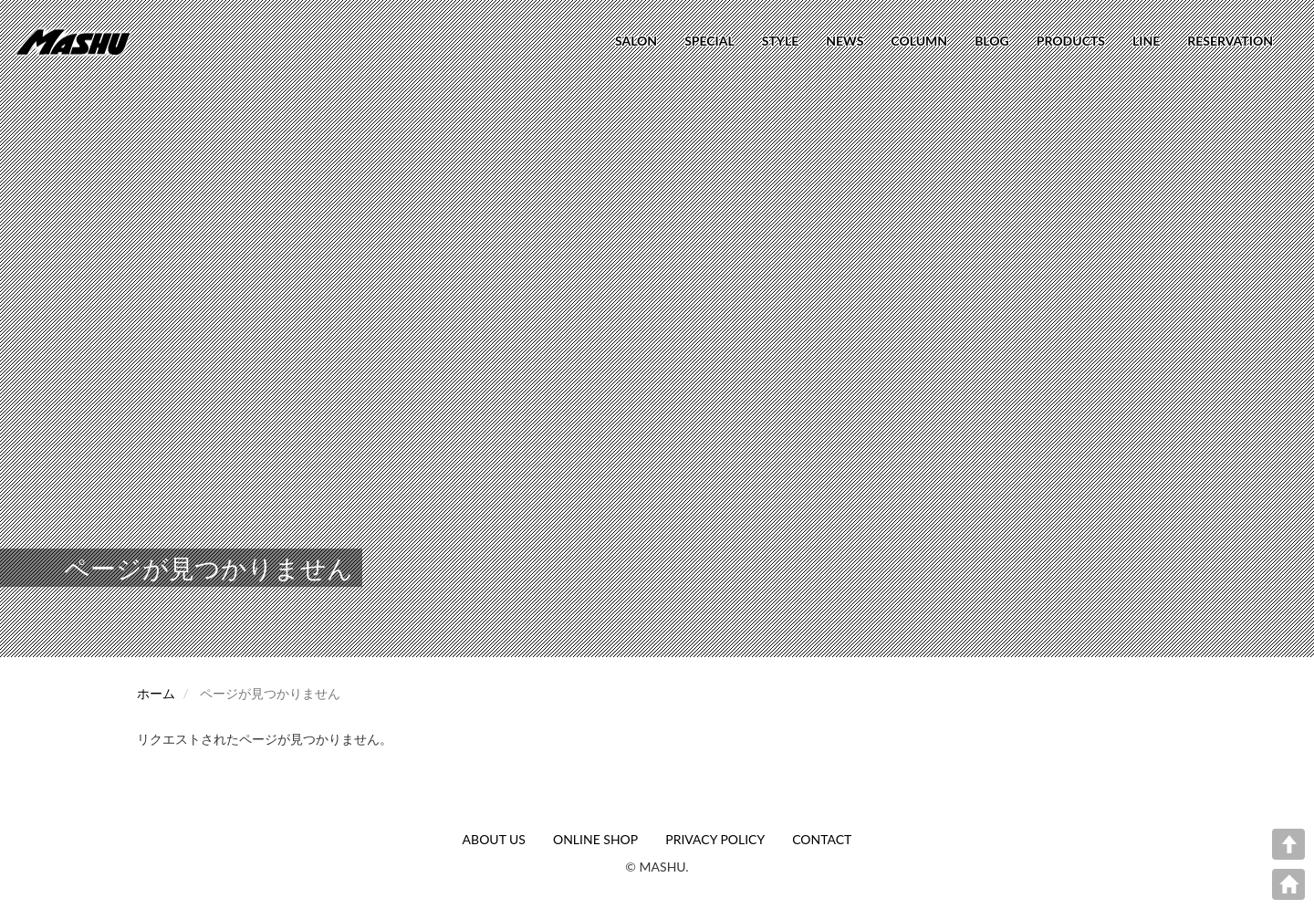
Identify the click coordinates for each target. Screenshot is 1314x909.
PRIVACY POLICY (715, 839)
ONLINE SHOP (595, 839)
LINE (1146, 40)
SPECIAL (709, 40)
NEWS (844, 40)
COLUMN (919, 40)
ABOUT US (494, 839)
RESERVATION (1230, 40)
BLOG (992, 40)
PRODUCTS (1071, 40)
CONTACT (821, 839)
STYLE (780, 40)
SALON (636, 40)
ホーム (156, 693)
